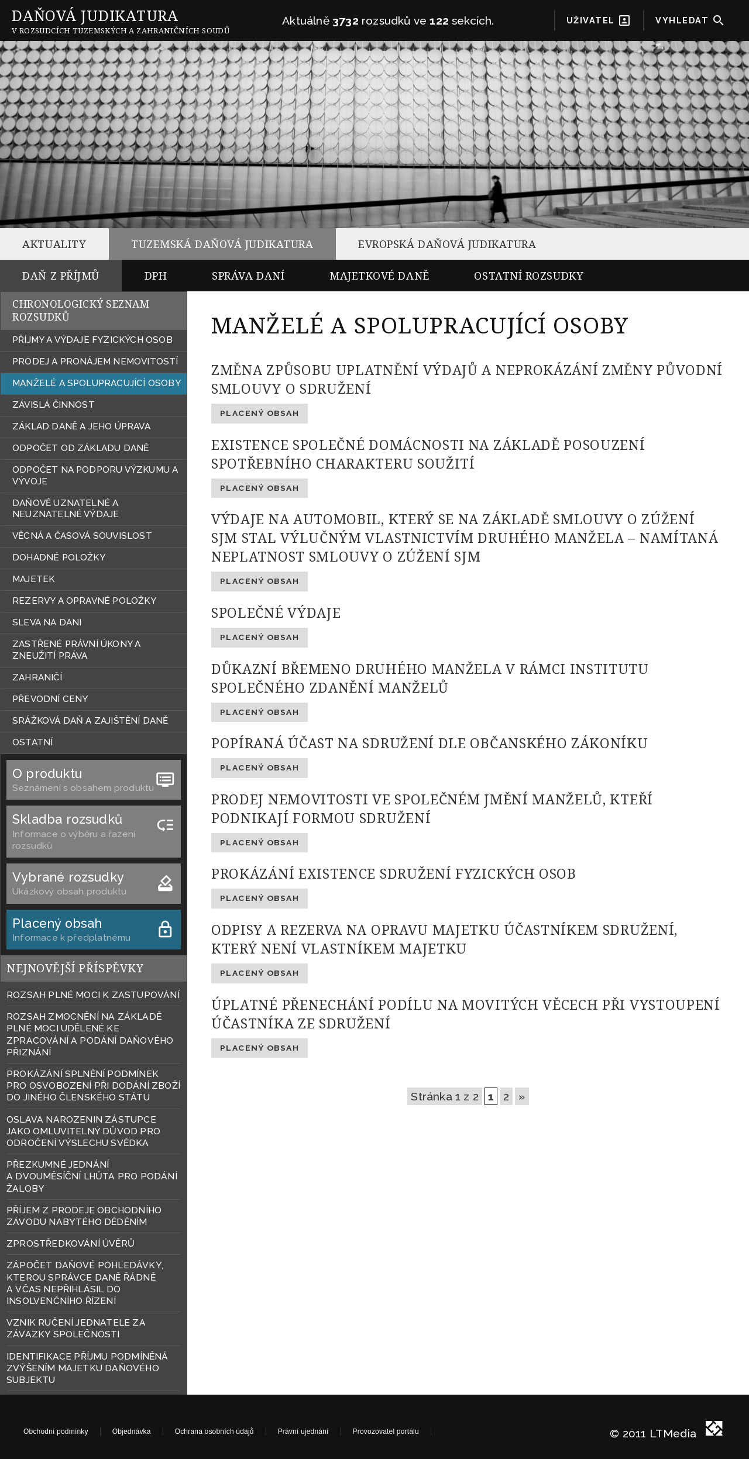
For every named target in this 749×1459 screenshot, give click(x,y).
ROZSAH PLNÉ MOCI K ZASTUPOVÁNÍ (93, 994)
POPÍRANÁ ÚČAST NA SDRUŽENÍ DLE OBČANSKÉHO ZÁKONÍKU (429, 743)
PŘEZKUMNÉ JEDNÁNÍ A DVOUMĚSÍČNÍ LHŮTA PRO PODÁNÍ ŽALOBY (91, 1176)
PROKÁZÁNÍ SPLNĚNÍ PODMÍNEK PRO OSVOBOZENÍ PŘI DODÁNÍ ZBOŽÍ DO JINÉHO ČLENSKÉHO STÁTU (93, 1085)
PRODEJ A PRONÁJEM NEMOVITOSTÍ (95, 361)
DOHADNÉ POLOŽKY (58, 557)
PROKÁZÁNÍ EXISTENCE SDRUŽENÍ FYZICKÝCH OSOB (393, 873)
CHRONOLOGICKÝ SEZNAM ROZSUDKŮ (80, 311)
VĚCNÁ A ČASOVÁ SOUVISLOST (82, 536)
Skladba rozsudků (93, 820)
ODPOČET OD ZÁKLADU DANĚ (80, 448)
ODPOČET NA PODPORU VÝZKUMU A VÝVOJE (95, 475)
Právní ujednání (303, 1431)
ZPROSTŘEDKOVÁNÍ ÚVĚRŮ (70, 1243)
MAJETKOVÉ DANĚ (379, 276)
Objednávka (131, 1431)
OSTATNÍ (32, 742)
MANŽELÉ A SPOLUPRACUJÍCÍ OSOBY (96, 383)
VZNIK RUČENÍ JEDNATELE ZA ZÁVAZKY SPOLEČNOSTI (76, 1328)
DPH (156, 276)
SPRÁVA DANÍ (248, 276)
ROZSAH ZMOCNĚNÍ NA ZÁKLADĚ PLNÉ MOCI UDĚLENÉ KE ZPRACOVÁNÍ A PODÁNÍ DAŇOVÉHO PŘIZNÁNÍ (89, 1034)
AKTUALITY (54, 244)
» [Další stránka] (521, 1096)
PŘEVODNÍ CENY (50, 699)
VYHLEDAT (690, 20)
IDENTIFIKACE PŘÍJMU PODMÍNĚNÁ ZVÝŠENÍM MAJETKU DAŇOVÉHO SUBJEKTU (87, 1368)
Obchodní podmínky (55, 1431)
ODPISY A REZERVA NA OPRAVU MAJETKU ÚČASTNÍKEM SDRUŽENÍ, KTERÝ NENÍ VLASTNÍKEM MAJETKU (444, 939)
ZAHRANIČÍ (37, 677)
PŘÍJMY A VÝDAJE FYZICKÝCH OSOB (92, 340)
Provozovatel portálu (386, 1431)
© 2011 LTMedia (653, 1431)
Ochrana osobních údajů (214, 1431)
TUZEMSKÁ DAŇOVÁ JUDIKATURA (222, 244)
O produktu (93, 774)
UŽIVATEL (599, 20)
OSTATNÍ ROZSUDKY (528, 276)
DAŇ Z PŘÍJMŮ (60, 276)
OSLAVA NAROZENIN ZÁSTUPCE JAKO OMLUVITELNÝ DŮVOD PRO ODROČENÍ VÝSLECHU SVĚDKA (83, 1131)
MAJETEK (33, 579)
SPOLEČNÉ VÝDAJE (276, 612)
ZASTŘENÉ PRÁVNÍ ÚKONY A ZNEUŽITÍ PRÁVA (76, 650)
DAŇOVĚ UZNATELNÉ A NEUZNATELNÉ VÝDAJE (65, 509)
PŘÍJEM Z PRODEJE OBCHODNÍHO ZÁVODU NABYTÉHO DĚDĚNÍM (84, 1216)
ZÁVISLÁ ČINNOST (53, 405)
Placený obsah (93, 924)
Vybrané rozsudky (93, 878)
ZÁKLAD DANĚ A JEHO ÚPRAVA (81, 426)
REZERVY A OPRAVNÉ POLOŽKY (84, 601)
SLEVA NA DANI (47, 622)
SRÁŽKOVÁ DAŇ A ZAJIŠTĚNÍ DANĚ (90, 720)
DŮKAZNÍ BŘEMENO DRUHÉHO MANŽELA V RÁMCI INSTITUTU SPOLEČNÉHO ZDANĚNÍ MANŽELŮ (430, 678)
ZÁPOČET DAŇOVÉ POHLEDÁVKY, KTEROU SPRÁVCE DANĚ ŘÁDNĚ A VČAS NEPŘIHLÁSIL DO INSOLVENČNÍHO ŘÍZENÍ (84, 1283)
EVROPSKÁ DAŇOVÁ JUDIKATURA (447, 244)
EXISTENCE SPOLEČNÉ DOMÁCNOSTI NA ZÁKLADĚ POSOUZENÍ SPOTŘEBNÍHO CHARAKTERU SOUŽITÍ (428, 454)
